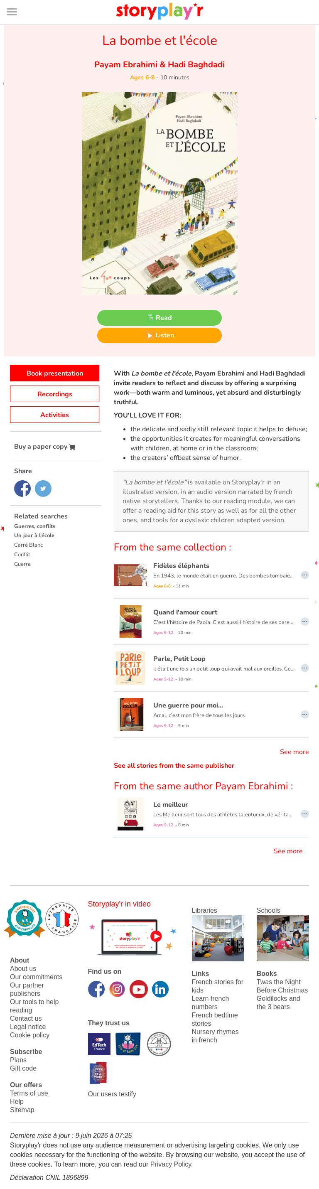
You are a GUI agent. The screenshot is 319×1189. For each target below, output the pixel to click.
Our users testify (112, 1094)
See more (294, 752)
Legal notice (28, 1026)
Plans (18, 1060)
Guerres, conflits (34, 526)
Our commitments (36, 976)
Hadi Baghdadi (195, 64)
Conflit (22, 554)
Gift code (23, 1068)
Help (17, 1101)
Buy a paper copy (45, 446)
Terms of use (29, 1093)
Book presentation (55, 373)
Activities (54, 415)
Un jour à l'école (34, 535)
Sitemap (22, 1109)
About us (23, 968)
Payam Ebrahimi (127, 64)
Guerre (22, 564)
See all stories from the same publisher (174, 765)
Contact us (26, 1018)
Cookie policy (29, 1035)
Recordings (54, 394)
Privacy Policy (170, 1164)
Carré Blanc (28, 545)
